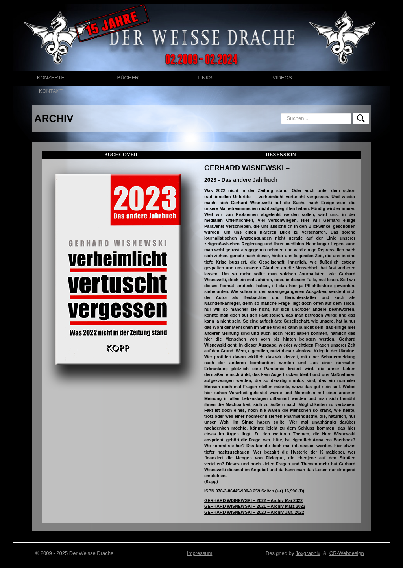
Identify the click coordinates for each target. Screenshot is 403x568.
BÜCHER (128, 78)
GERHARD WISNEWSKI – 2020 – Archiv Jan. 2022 (254, 512)
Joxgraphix (308, 553)
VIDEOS (282, 78)
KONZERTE (51, 78)
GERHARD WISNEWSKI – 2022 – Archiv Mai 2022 (253, 500)
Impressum (199, 553)
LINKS (205, 78)
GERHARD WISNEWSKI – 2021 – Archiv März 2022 (254, 506)
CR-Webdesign (346, 553)
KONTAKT (51, 91)
